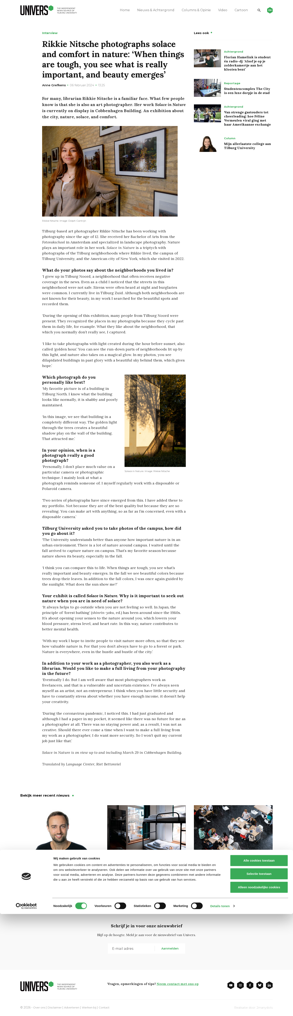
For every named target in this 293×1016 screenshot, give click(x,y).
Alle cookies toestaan (258, 962)
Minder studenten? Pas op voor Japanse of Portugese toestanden (233, 873)
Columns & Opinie (193, 10)
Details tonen (220, 1008)
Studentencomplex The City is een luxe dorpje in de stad (247, 91)
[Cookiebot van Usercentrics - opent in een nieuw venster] (26, 1008)
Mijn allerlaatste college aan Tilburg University (247, 146)
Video (219, 10)
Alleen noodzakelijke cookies (259, 989)
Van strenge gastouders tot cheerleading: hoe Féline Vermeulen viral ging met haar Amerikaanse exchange (247, 118)
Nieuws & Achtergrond (153, 10)
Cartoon (238, 10)
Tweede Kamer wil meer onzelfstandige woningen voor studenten (143, 876)
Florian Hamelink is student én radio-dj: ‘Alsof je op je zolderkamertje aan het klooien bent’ (247, 63)
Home (122, 10)
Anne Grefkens (54, 85)
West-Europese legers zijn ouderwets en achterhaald (51, 873)
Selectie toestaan (259, 976)
